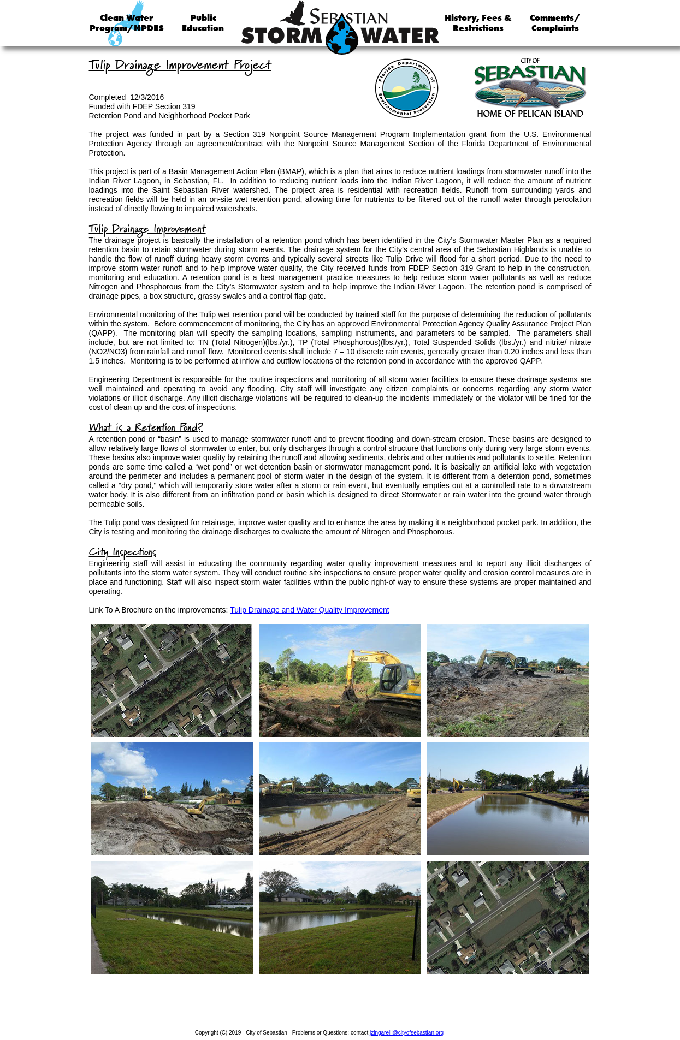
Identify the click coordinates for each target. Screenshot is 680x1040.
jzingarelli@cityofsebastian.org (407, 1033)
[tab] (172, 680)
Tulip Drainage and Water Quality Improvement (309, 609)
